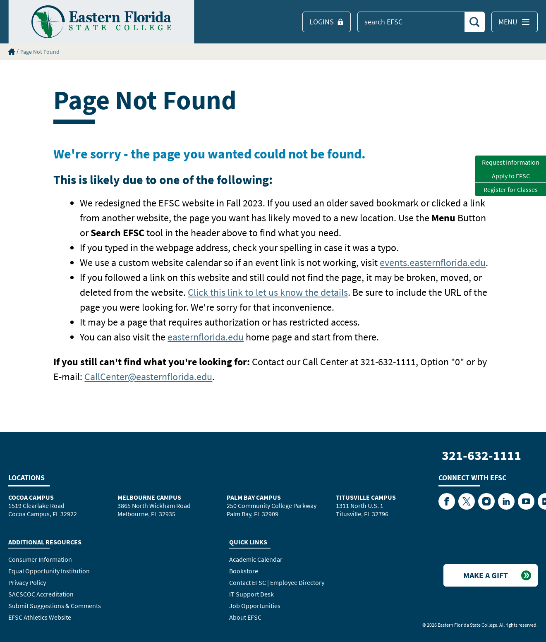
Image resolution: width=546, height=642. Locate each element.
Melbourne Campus (149, 497)
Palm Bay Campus (254, 497)
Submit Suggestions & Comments (54, 605)
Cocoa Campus (31, 497)
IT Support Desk (251, 594)
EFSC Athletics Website (39, 617)
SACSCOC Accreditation (41, 594)
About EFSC (245, 617)
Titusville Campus (366, 497)
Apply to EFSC (511, 176)
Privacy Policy (27, 582)
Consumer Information (40, 559)
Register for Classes (511, 189)
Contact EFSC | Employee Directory (276, 582)
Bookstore (243, 571)
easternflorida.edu (206, 337)
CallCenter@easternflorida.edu (148, 376)
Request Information (510, 162)
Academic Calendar (256, 559)
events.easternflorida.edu (433, 262)
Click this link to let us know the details (268, 292)
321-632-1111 (481, 455)
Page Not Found (40, 51)
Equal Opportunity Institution (49, 571)
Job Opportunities (254, 605)
